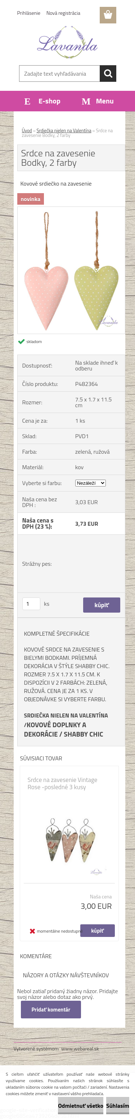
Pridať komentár (51, 1009)
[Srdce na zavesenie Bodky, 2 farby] (71, 209)
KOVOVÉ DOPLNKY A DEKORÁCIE (55, 729)
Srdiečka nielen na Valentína (64, 130)
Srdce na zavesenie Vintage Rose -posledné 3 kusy (63, 783)
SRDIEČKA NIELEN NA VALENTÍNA (66, 715)
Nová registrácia (63, 13)
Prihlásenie (29, 13)
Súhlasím (117, 1105)
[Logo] (67, 42)
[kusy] (31, 603)
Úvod (27, 130)
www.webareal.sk (80, 1048)
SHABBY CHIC (83, 734)
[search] (108, 73)
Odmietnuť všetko (80, 1105)
